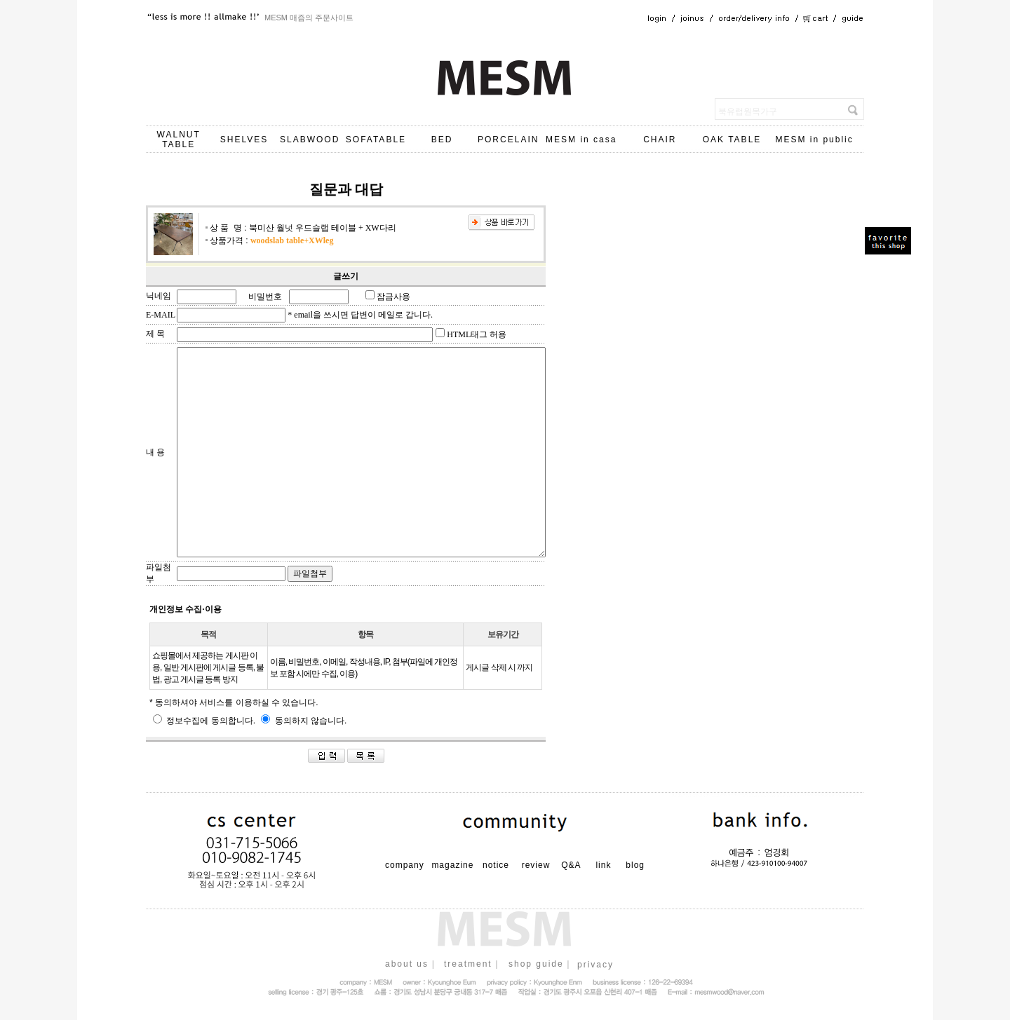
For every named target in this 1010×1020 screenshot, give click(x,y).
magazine (452, 865)
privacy (595, 965)
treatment (468, 964)
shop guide (536, 964)
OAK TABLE (732, 139)
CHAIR (659, 139)
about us (407, 964)
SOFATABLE (376, 139)
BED (442, 139)
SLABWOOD (309, 139)
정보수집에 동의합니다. (204, 721)
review (536, 865)
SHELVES (244, 139)
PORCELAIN (508, 139)
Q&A (571, 865)
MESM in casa (581, 139)
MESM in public (814, 139)
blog (635, 865)
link (603, 865)
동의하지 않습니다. (303, 721)
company (404, 865)
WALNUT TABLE (179, 139)
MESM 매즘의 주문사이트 (309, 17)
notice (496, 865)
